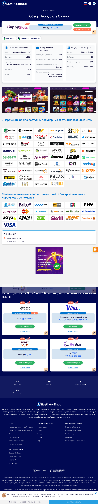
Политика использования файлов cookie (24, 502)
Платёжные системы (72, 434)
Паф (38, 441)
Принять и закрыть (73, 502)
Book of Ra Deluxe (15, 453)
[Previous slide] (2, 100)
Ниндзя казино (42, 427)
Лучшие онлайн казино (45, 423)
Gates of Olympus (15, 456)
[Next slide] (95, 100)
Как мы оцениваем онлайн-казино (21, 427)
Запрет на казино (15, 444)
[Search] (90, 3)
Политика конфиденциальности (20, 430)
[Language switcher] (85, 3)
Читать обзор (25, 331)
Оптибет (40, 437)
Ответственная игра (16, 441)
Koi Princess (13, 463)
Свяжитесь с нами (15, 434)
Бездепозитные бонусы (73, 430)
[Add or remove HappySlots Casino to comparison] (94, 32)
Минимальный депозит (29, 38)
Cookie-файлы (14, 437)
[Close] (96, 493)
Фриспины (68, 437)
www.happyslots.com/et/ (21, 52)
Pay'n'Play (9, 38)
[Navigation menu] (94, 3)
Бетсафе (40, 434)
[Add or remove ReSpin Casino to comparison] (94, 369)
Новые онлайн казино (72, 427)
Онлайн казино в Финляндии (75, 441)
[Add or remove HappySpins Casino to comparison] (46, 369)
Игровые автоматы (16, 449)
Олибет (39, 430)
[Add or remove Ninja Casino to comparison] (46, 333)
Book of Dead (13, 460)
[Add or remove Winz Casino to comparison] (94, 333)
